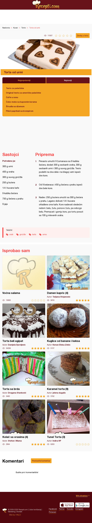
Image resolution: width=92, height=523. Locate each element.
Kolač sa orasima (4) (23, 422)
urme (45, 234)
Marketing (11, 512)
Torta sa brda (23, 374)
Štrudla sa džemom (15, 106)
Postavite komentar (41, 461)
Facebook (53, 509)
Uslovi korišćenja (35, 510)
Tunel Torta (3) (68, 422)
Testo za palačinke (15, 88)
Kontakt (19, 512)
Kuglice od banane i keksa (68, 326)
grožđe (23, 234)
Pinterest (52, 512)
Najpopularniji (24, 80)
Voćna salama (23, 278)
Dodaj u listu (82, 35)
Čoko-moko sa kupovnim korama (21, 102)
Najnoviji (68, 80)
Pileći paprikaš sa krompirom (19, 111)
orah (11, 234)
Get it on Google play (82, 504)
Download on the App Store (67, 504)
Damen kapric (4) (68, 278)
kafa (34, 234)
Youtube (70, 509)
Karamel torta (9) (68, 374)
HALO (18, 515)
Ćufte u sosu (12, 97)
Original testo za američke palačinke (23, 93)
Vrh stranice (82, 496)
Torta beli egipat (23, 326)
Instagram (79, 509)
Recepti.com (46, 4)
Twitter (62, 509)
